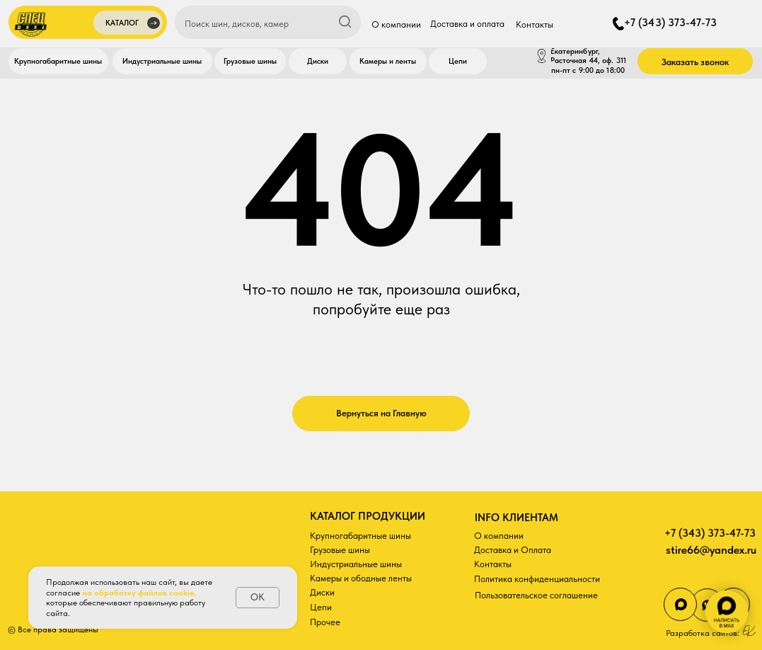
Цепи (321, 606)
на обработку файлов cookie (138, 593)
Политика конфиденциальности (537, 578)
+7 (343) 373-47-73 (710, 533)
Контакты (493, 563)
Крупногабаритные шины (360, 535)
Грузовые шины (340, 549)
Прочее (325, 621)
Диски (322, 592)
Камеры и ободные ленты (361, 577)
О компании (499, 535)
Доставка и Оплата (512, 549)
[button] (128, 24)
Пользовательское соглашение (536, 594)
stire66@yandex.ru (711, 550)
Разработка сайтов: (702, 632)
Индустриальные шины (356, 563)
